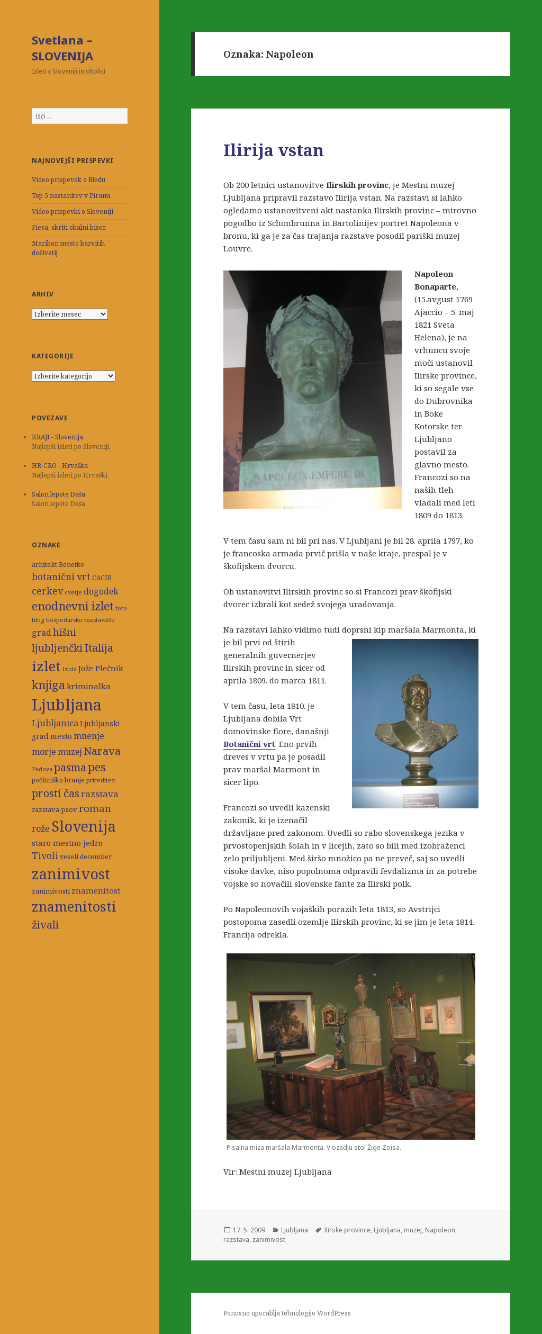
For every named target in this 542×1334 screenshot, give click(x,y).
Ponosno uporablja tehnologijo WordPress (287, 1313)
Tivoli (45, 856)
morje (44, 752)
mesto (61, 736)
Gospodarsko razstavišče (80, 620)
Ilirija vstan (273, 150)
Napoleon (440, 1229)
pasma (70, 767)
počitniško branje (58, 780)
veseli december (86, 856)
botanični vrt (61, 577)
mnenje (89, 736)
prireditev (100, 780)
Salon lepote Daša (58, 494)
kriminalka (89, 686)
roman (95, 808)
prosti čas (55, 793)
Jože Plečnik (100, 668)
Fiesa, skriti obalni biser (69, 227)
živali (45, 924)
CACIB (102, 577)
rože (41, 828)
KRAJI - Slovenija (57, 436)
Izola (69, 669)
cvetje (73, 592)
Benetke (71, 564)
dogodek (101, 591)
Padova (42, 769)
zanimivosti (51, 891)
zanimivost (71, 874)
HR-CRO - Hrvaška (60, 465)
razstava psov (54, 809)
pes (97, 766)
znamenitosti (74, 906)
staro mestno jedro (67, 842)
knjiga (48, 684)
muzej (70, 752)
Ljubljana (67, 704)
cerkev (47, 590)
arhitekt (44, 564)
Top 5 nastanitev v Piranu (71, 195)
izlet (46, 665)
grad (41, 632)
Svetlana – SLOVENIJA (62, 48)
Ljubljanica (55, 723)
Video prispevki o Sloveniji (72, 211)
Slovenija (83, 826)
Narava (102, 750)
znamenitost (96, 890)
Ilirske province (347, 1229)
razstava (100, 794)
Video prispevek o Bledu (68, 179)
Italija (98, 647)
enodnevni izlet (73, 606)
